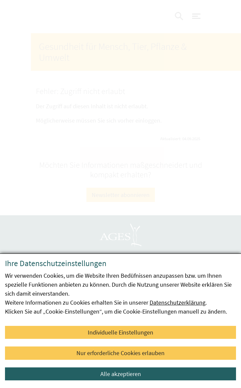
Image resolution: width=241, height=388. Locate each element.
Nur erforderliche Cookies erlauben (120, 353)
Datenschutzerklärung (177, 302)
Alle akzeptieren (120, 374)
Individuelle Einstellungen (120, 332)
